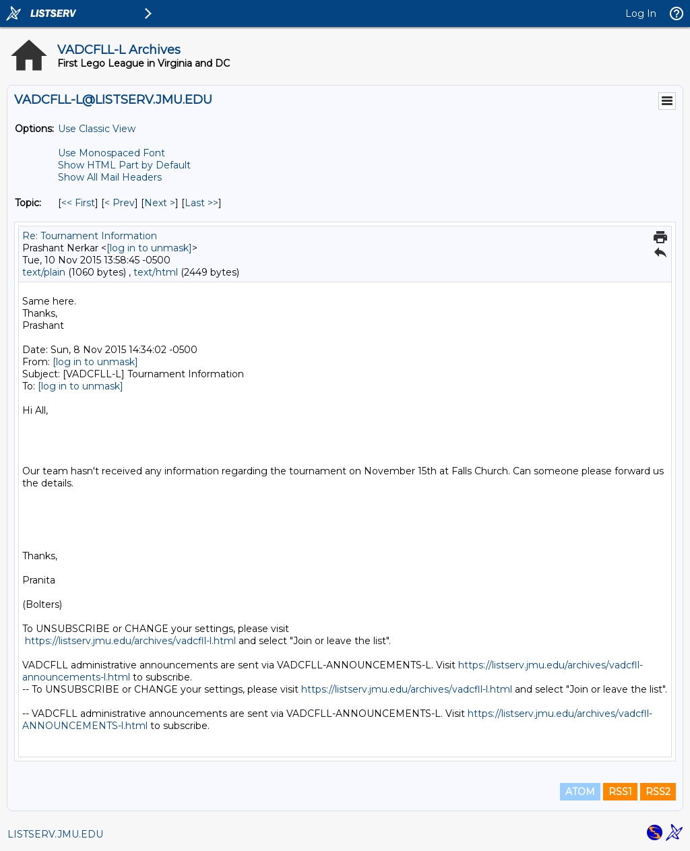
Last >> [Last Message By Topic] (201, 203)
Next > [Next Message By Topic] (159, 203)
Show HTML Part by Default (124, 165)
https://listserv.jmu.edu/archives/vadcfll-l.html (130, 641)
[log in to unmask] (149, 248)
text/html (155, 272)
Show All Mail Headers (110, 177)
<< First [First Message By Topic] (78, 203)
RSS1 (620, 792)
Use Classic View (96, 129)
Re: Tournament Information (89, 236)
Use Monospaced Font (111, 153)
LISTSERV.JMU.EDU (55, 834)
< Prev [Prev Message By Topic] (119, 203)
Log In (640, 13)
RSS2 (658, 792)
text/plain (43, 272)
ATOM (580, 792)
